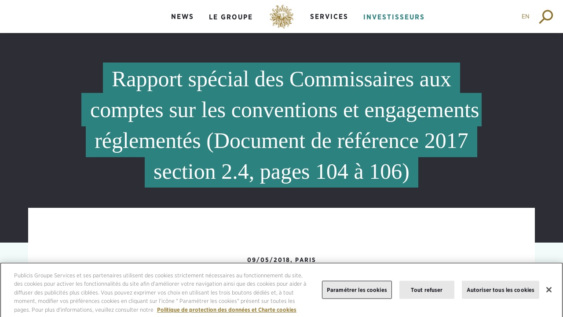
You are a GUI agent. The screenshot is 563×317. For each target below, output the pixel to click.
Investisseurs (394, 17)
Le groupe (231, 17)
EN (526, 16)
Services (329, 16)
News (182, 16)
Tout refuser (427, 293)
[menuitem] (183, 24)
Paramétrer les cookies (357, 293)
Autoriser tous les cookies (500, 293)
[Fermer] (549, 293)
